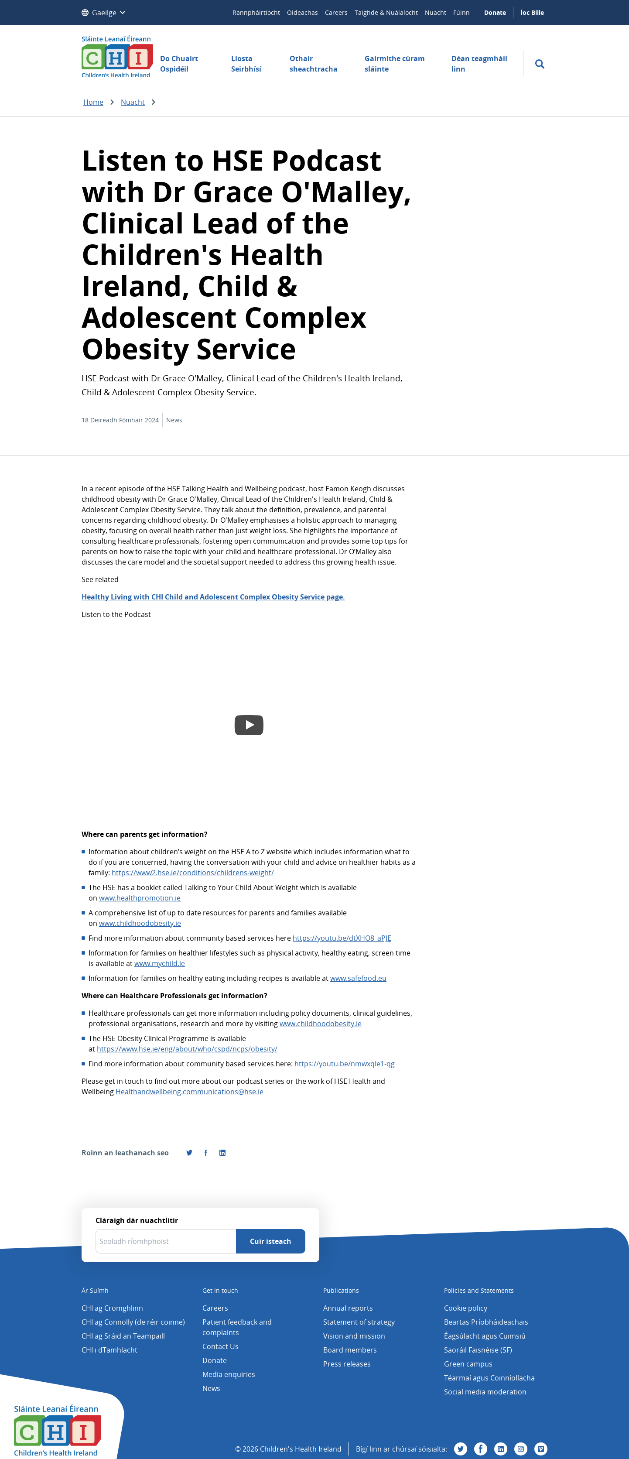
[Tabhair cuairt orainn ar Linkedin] (500, 1449)
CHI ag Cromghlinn (112, 1308)
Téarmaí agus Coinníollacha (489, 1378)
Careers (336, 12)
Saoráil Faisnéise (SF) (478, 1350)
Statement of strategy (359, 1322)
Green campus (468, 1364)
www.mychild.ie (159, 963)
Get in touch (220, 1290)
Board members (350, 1350)
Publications (341, 1290)
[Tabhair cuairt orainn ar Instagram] (520, 1449)
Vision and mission (354, 1336)
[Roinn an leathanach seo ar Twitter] (189, 1152)
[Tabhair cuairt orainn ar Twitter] (460, 1449)
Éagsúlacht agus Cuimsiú (485, 1336)
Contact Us (220, 1346)
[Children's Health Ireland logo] (117, 56)
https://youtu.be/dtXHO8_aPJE (342, 938)
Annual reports (348, 1308)
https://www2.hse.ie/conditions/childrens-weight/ (193, 872)
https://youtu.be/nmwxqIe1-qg (344, 1064)
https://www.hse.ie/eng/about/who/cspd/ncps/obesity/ (187, 1049)
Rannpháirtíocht (256, 12)
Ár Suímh (95, 1290)
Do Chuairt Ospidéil (179, 64)
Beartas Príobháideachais (486, 1322)
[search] (539, 64)
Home (93, 102)
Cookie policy (465, 1308)
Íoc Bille (532, 12)
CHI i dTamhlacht (109, 1350)
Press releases (347, 1364)
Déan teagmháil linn (479, 64)
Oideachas (302, 12)
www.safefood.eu (358, 978)
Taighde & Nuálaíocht (386, 12)
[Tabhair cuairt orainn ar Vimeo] (540, 1449)
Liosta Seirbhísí (246, 64)
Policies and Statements (479, 1290)
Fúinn (461, 12)
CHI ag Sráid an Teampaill (123, 1336)
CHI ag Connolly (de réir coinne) (133, 1322)
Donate (495, 12)
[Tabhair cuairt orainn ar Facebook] (205, 1152)
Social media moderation (485, 1392)
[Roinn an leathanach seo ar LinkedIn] (222, 1152)
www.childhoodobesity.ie (140, 923)
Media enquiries (228, 1374)
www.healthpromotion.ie (140, 898)
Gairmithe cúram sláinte (395, 64)
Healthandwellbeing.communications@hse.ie (189, 1091)
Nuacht (435, 12)
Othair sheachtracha (314, 64)
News (211, 1388)
